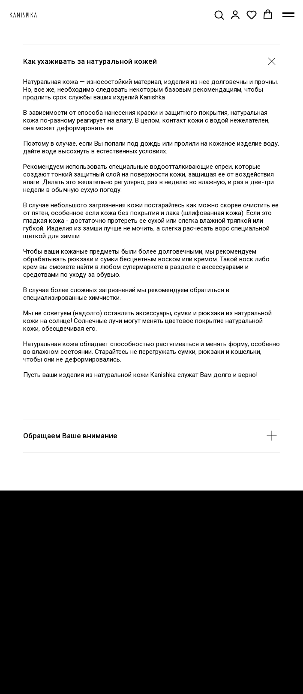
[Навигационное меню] (288, 15)
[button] (219, 14)
